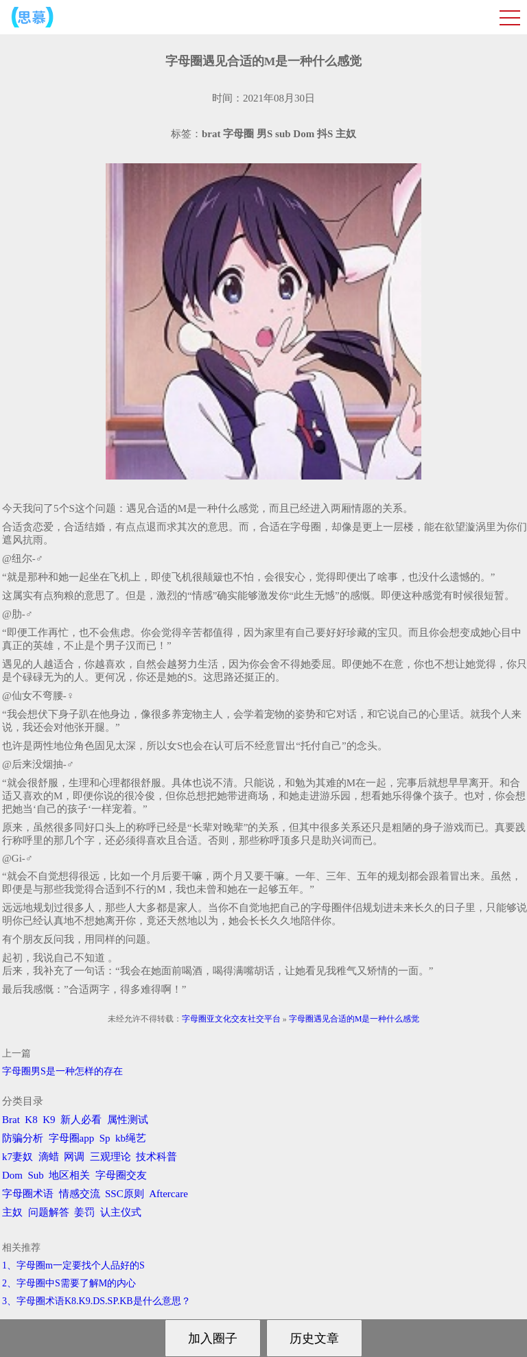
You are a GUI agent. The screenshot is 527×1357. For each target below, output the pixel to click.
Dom (12, 1175)
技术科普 (156, 1156)
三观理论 (110, 1156)
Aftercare (168, 1193)
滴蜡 (48, 1156)
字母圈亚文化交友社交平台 (231, 1019)
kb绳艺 (130, 1138)
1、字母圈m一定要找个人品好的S (73, 1265)
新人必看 (81, 1119)
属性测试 (127, 1119)
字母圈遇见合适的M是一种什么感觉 (354, 1019)
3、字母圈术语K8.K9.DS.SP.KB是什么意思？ (96, 1301)
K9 (49, 1119)
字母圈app (72, 1138)
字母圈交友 (121, 1175)
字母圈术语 (28, 1193)
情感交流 (79, 1193)
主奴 (12, 1212)
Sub (36, 1175)
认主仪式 (120, 1212)
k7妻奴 (17, 1156)
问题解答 (48, 1212)
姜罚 (84, 1212)
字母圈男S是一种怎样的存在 (62, 1071)
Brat (11, 1119)
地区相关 (69, 1175)
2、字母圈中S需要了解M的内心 (69, 1283)
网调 (74, 1156)
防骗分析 (22, 1138)
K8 (31, 1119)
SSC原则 (124, 1193)
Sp (104, 1138)
